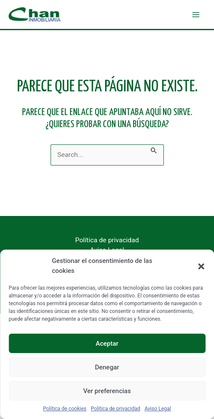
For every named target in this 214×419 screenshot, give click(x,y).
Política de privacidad (115, 409)
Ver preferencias (107, 391)
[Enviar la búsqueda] (153, 149)
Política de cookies (65, 409)
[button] (201, 266)
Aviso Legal (157, 409)
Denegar (107, 367)
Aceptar (107, 343)
